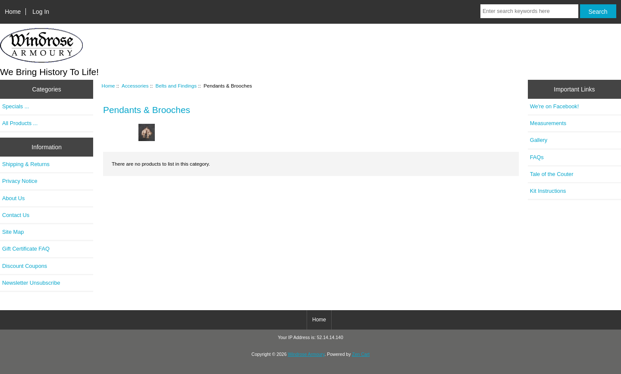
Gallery (538, 140)
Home (13, 11)
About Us (13, 198)
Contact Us (15, 215)
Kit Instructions (548, 191)
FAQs (537, 157)
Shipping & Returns (26, 164)
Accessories (135, 85)
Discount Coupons (24, 266)
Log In (40, 11)
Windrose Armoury (306, 354)
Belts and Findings (176, 85)
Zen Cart (361, 354)
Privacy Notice (19, 181)
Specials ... (15, 106)
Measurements (548, 123)
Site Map (13, 232)
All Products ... (20, 123)
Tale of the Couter (552, 174)
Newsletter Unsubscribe (31, 283)
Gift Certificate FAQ (26, 248)
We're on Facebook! (554, 106)
